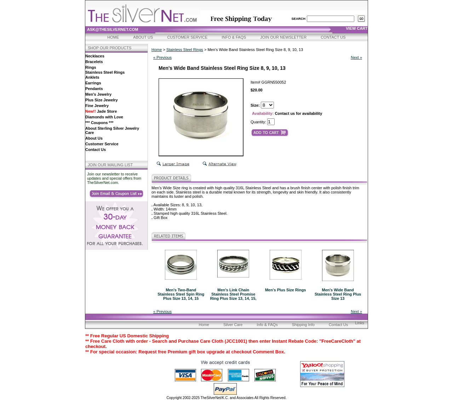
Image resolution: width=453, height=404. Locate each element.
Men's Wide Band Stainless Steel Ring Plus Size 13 (338, 294)
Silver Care (232, 324)
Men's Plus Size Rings (285, 290)
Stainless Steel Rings (105, 72)
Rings (90, 67)
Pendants (94, 88)
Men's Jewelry (98, 94)
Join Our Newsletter (283, 37)
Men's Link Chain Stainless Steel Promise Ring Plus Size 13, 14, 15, (233, 294)
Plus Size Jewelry (101, 100)
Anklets (92, 77)
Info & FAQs (234, 37)
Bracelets (94, 62)
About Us (143, 37)
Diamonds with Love (104, 117)
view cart (357, 28)
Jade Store (101, 111)
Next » (356, 57)
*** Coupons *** (99, 122)
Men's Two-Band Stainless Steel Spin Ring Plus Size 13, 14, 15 (180, 294)
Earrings (93, 83)
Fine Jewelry (97, 105)
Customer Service (187, 37)
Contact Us (333, 37)
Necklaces (94, 56)
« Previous (162, 57)
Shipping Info (303, 324)
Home (113, 37)
